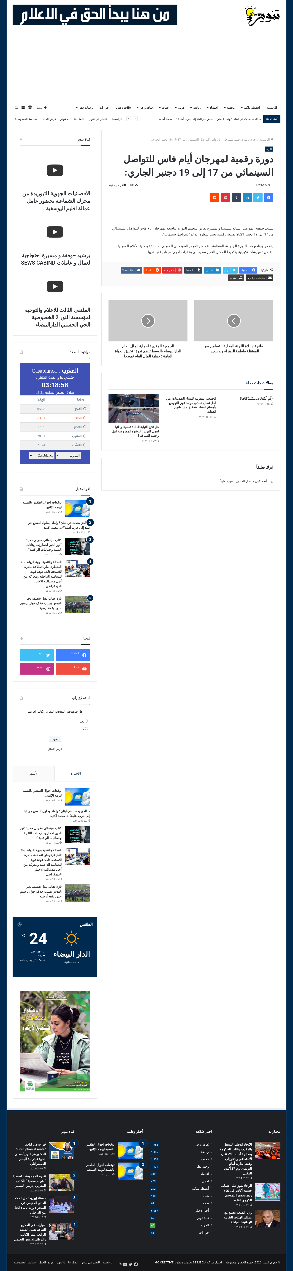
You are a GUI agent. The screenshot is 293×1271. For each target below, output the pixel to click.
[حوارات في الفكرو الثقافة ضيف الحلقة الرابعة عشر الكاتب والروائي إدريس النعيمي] (61, 1231)
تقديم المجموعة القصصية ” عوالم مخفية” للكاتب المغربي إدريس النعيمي (29, 1181)
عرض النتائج (54, 749)
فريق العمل (48, 119)
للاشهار (64, 119)
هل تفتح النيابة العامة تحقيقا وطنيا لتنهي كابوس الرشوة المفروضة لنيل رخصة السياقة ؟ (135, 431)
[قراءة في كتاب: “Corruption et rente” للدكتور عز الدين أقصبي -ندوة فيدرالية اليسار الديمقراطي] (61, 1151)
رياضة (197, 107)
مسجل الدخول (245, 481)
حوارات (104, 107)
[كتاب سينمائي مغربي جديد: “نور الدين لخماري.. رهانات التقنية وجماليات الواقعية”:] (77, 546)
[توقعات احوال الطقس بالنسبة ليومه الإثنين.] (77, 508)
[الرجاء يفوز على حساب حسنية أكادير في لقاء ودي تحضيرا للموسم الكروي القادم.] (267, 1192)
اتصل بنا (79, 119)
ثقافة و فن (146, 107)
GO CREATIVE (164, 1262)
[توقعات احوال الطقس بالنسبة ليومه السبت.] (130, 1171)
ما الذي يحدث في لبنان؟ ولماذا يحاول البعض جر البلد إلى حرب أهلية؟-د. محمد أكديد (210, 119)
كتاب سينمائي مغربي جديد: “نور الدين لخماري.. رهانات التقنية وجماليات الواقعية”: (44, 544)
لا (83, 729)
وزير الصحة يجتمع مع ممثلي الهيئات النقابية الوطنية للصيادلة (238, 1217)
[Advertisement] (146, 66)
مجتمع (231, 107)
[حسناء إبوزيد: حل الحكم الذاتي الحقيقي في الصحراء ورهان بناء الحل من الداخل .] (61, 1204)
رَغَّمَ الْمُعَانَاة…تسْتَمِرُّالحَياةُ (256, 398)
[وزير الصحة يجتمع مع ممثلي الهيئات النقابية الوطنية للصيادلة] (267, 1219)
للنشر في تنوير (98, 119)
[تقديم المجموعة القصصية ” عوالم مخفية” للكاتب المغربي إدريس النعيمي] (61, 1182)
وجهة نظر (202, 1167)
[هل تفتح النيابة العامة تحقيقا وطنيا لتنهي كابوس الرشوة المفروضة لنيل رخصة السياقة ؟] (134, 408)
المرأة (205, 1225)
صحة (205, 1203)
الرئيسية (271, 107)
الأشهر (33, 773)
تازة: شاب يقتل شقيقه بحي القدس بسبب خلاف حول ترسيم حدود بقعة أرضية (41, 603)
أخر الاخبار (202, 1211)
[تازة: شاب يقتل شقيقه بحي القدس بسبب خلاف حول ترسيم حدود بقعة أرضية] (77, 604)
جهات (165, 107)
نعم (82, 721)
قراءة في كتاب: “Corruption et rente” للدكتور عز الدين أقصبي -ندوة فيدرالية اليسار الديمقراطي (30, 1154)
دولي (181, 107)
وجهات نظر (86, 107)
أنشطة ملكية (252, 107)
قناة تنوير (123, 107)
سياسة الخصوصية (26, 119)
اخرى (253, 139)
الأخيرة (76, 773)
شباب (205, 1196)
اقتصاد (214, 107)
